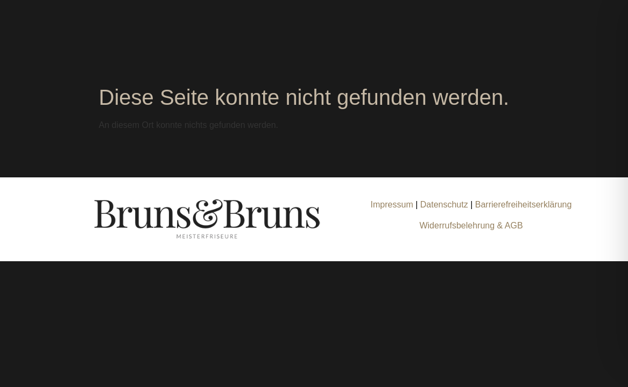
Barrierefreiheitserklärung (523, 204)
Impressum (392, 204)
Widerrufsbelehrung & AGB (471, 225)
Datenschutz (445, 204)
